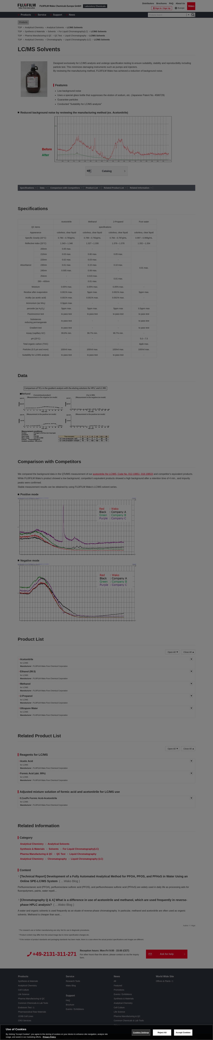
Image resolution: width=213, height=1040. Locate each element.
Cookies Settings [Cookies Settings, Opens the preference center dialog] (141, 1032)
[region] (106, 1032)
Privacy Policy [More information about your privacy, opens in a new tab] (49, 1037)
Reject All (162, 1032)
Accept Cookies (183, 1032)
